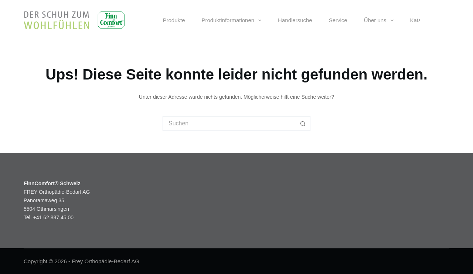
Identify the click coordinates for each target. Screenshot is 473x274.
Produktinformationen (233, 20)
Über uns (380, 20)
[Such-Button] (303, 123)
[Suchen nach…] (229, 123)
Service (338, 20)
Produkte (174, 20)
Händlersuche (295, 20)
